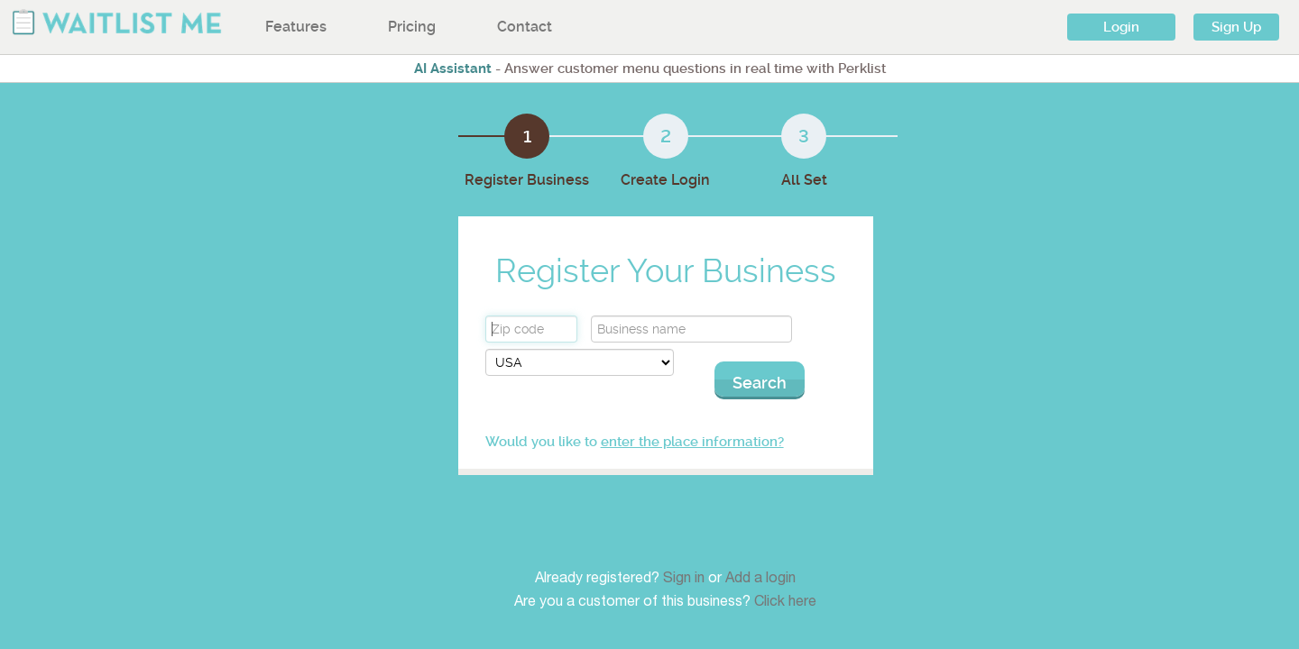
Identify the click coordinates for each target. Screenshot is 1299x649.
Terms (826, 561)
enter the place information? (740, 424)
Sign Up (1236, 27)
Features (296, 26)
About (532, 561)
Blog (959, 541)
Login (1121, 27)
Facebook (975, 582)
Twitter (967, 561)
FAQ (819, 520)
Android (676, 541)
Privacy (829, 582)
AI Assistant (453, 68)
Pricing (412, 26)
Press (962, 520)
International (551, 582)
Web (667, 561)
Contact (524, 26)
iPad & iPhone (693, 520)
